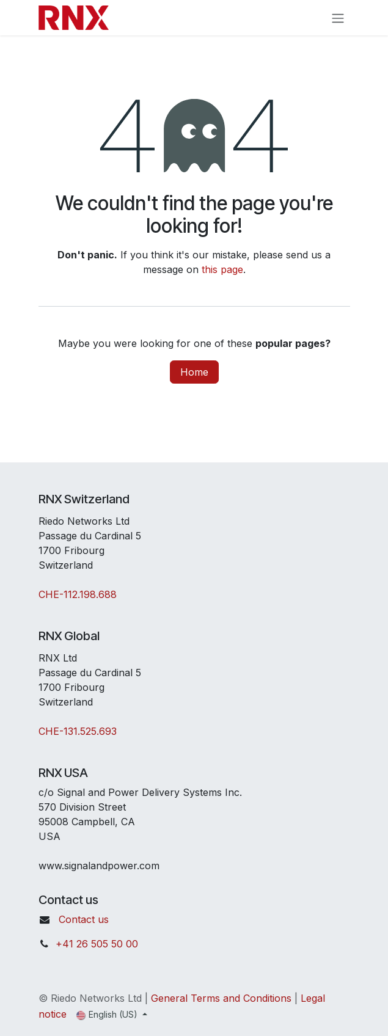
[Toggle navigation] (338, 18)
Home (194, 372)
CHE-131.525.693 (77, 731)
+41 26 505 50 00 (97, 944)
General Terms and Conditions (221, 998)
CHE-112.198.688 (77, 594)
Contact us (84, 919)
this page (222, 269)
